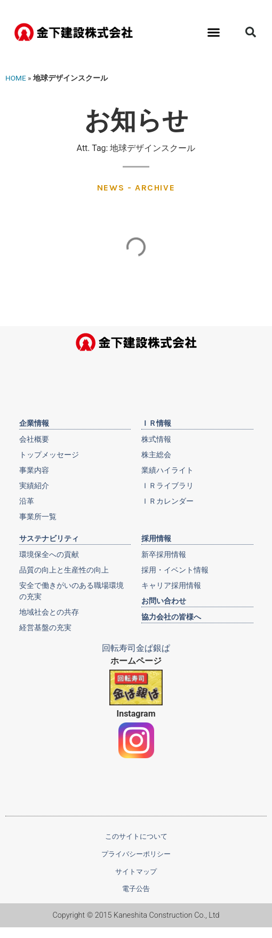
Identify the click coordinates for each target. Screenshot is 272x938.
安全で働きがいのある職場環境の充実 (71, 591)
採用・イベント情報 (175, 570)
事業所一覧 (38, 516)
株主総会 (156, 454)
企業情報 (34, 423)
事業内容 (34, 470)
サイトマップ (136, 872)
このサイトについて (136, 836)
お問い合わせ (163, 600)
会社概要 (34, 439)
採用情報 (156, 538)
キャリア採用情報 (171, 585)
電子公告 (136, 889)
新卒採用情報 (163, 554)
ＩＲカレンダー (167, 501)
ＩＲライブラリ (167, 485)
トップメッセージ (49, 454)
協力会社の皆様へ (171, 616)
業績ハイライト (167, 470)
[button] (214, 32)
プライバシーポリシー (136, 854)
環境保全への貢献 (49, 554)
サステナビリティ (49, 538)
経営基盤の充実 (45, 627)
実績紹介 (34, 485)
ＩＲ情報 (156, 423)
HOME (15, 78)
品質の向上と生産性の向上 (64, 570)
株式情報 (156, 439)
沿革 (26, 501)
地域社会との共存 (49, 612)
